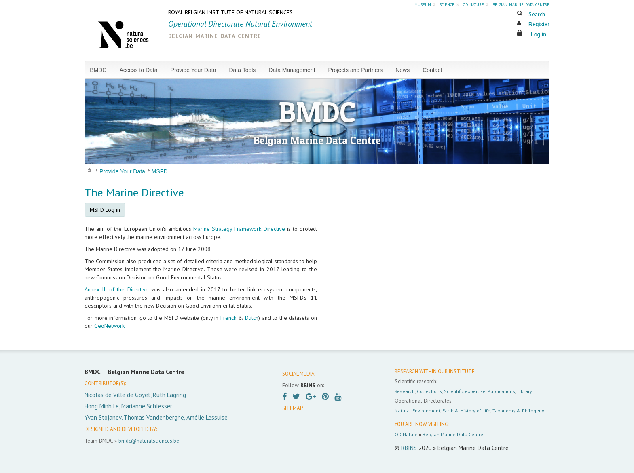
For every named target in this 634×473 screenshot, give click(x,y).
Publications (501, 391)
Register (538, 24)
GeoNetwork (109, 325)
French (228, 317)
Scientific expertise (465, 391)
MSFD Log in (105, 209)
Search (536, 14)
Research (405, 391)
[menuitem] (101, 69)
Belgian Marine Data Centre (453, 434)
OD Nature (406, 434)
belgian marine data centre (520, 4)
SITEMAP (292, 408)
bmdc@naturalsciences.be (148, 440)
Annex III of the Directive (117, 289)
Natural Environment (417, 411)
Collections (429, 391)
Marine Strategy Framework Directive (239, 228)
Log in (538, 34)
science (447, 4)
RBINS (409, 448)
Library (524, 391)
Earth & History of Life (466, 411)
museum (422, 4)
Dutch (251, 317)
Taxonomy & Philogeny (518, 411)
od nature (473, 4)
